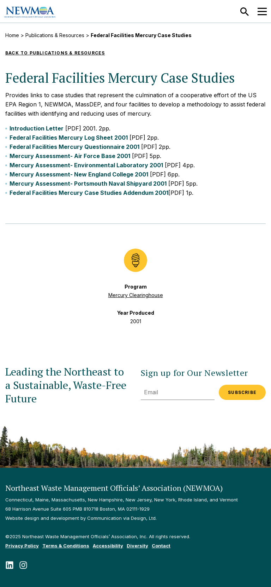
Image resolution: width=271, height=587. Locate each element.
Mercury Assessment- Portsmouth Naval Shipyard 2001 (88, 183)
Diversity (137, 545)
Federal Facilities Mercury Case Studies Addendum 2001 (89, 192)
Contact (161, 545)
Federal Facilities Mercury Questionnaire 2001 (74, 146)
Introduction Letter (37, 128)
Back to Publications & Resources (55, 53)
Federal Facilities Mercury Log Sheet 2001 (69, 137)
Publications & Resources (54, 35)
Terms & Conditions (65, 545)
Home (12, 35)
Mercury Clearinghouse (135, 295)
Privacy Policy (22, 545)
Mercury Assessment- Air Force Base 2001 (70, 155)
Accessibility (108, 545)
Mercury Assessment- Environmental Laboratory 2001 (86, 165)
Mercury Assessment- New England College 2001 (79, 174)
